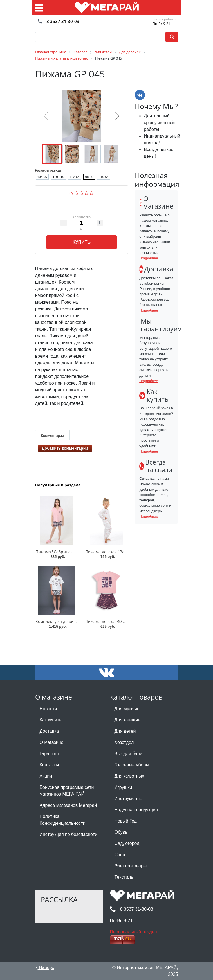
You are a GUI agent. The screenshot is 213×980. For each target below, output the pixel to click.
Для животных (129, 776)
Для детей (125, 731)
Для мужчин (127, 708)
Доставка (49, 731)
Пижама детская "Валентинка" (114, 551)
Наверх (44, 967)
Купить (82, 242)
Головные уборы (132, 764)
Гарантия (49, 753)
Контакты (49, 764)
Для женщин (128, 720)
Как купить (51, 720)
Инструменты (129, 798)
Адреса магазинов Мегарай (68, 805)
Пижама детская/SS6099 (108, 621)
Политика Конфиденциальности (63, 820)
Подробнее (148, 258)
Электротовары (131, 866)
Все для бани (128, 753)
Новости (48, 708)
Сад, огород (127, 843)
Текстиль (124, 877)
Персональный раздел (133, 931)
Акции (46, 776)
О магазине (52, 742)
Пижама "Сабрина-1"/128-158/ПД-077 (71, 551)
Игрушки (123, 787)
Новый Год (126, 821)
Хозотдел (124, 742)
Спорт (121, 854)
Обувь (121, 832)
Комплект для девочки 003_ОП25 (67, 621)
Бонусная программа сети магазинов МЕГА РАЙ (67, 790)
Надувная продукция (136, 809)
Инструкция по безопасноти (68, 834)
